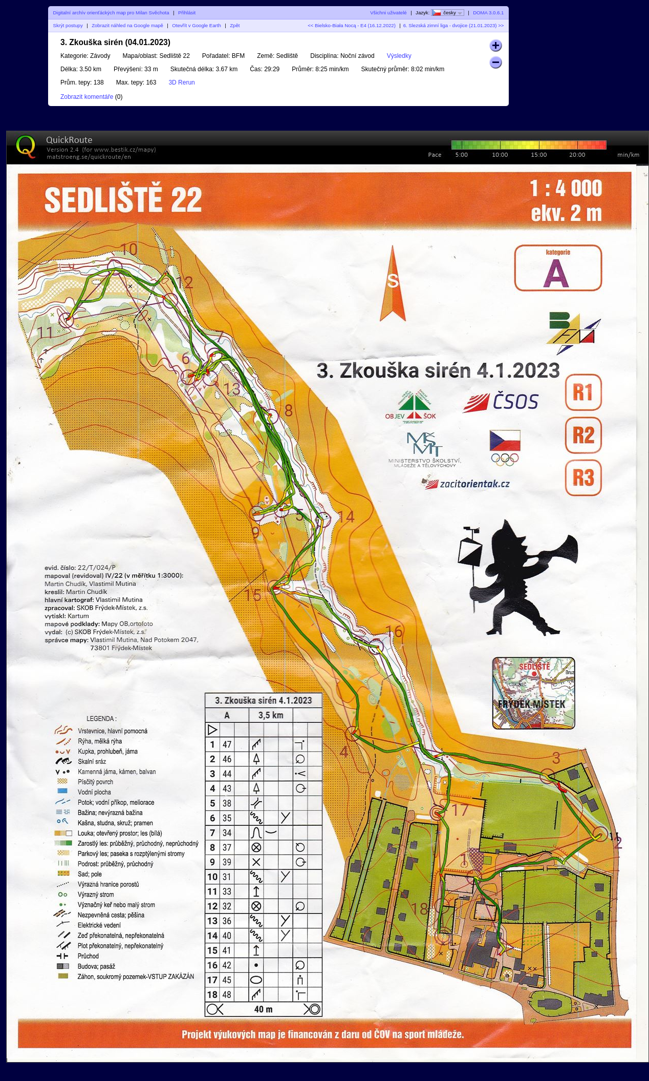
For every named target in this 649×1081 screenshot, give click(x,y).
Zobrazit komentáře (86, 96)
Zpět (235, 25)
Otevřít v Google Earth (196, 25)
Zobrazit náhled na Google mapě (127, 25)
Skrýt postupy (68, 25)
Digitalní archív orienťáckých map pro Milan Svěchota (111, 12)
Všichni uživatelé (388, 12)
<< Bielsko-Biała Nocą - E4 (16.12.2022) (352, 25)
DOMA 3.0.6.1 (488, 12)
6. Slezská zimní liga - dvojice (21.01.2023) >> (453, 25)
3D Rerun (181, 82)
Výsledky (399, 55)
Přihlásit (187, 12)
